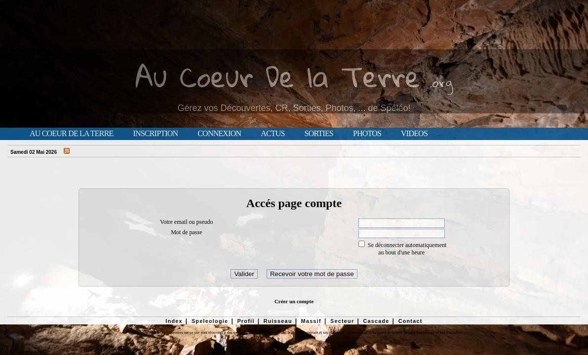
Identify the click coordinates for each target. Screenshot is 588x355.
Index (174, 321)
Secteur (342, 321)
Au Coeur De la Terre (277, 76)
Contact (410, 321)
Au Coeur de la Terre (71, 134)
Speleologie (210, 321)
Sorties (319, 134)
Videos (414, 134)
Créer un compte (294, 301)
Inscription (155, 134)
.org (441, 82)
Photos (367, 134)
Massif (311, 321)
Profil (245, 321)
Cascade (376, 321)
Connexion (219, 134)
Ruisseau (278, 321)
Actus (272, 134)
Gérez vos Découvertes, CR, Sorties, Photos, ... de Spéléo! (293, 108)
